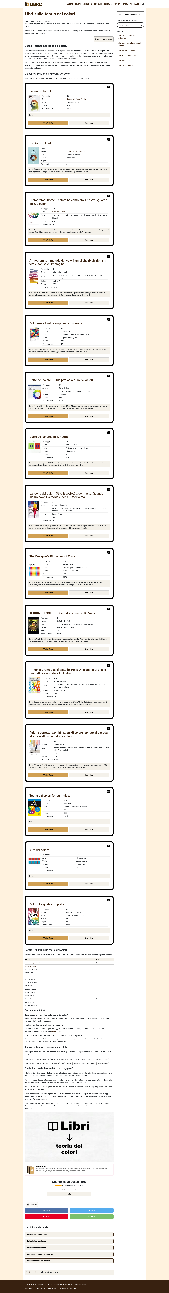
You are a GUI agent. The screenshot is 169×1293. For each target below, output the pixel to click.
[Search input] (130, 24)
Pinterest (46, 1216)
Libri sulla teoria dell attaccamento (39, 1254)
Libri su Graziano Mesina (127, 51)
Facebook (46, 1210)
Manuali (98, 4)
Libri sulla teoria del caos (36, 1241)
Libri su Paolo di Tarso (126, 61)
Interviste (127, 4)
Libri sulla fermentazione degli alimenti (129, 44)
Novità (117, 4)
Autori (70, 4)
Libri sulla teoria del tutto (36, 1248)
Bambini (137, 4)
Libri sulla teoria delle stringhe (38, 1261)
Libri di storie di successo (128, 56)
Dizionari (108, 4)
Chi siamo (28, 1288)
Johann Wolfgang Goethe (76, 99)
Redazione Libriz (41, 1166)
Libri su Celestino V (125, 66)
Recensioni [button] (89, 123)
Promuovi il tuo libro (40, 1288)
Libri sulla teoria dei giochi (36, 1234)
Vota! (69, 1194)
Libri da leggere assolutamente (130, 14)
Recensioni (87, 4)
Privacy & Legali (63, 1288)
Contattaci (73, 1288)
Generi (78, 4)
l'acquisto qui (56, 1031)
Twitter (92, 1210)
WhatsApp (92, 1216)
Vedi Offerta (48, 123)
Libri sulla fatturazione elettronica (126, 36)
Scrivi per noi (52, 1288)
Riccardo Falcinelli (59, 212)
